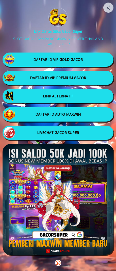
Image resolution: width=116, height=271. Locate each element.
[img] (108, 9)
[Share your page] (108, 8)
